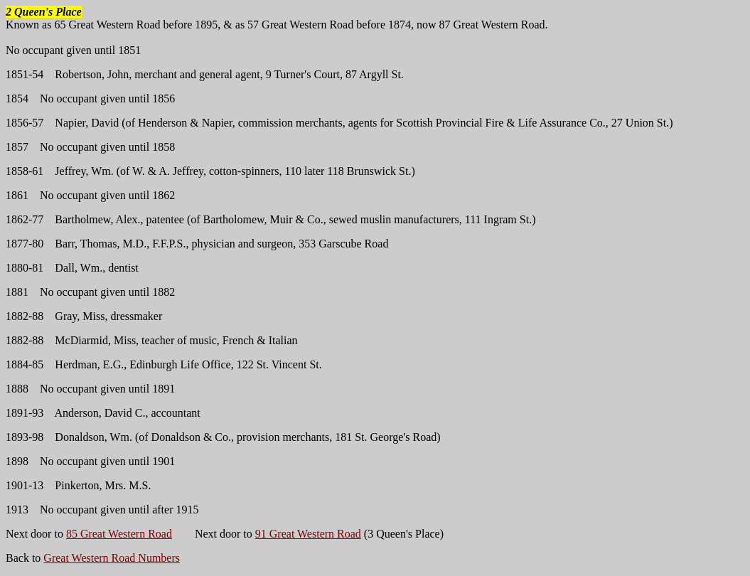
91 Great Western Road (308, 534)
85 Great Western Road (119, 534)
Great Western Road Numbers (111, 558)
